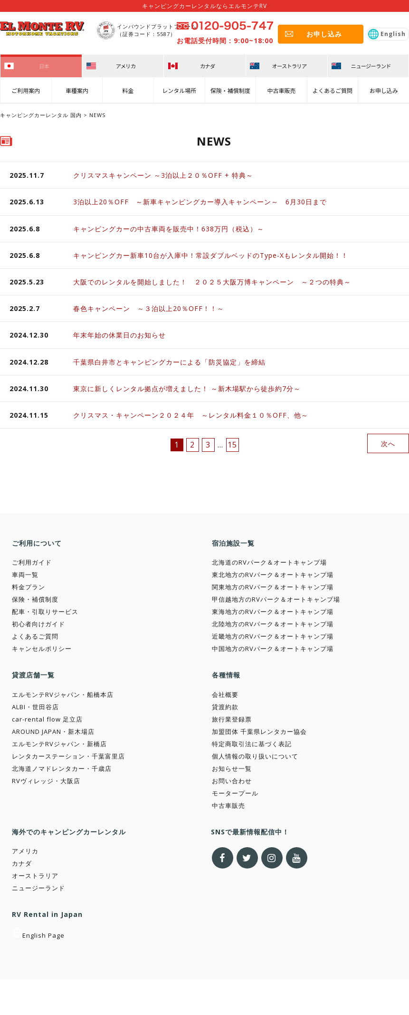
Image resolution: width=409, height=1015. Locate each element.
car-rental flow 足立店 (47, 719)
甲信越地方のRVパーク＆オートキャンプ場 (276, 599)
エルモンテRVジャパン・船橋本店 (63, 694)
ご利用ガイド (32, 562)
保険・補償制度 (230, 88)
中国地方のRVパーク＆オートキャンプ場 (272, 648)
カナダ (22, 863)
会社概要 (225, 694)
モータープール (235, 793)
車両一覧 (25, 574)
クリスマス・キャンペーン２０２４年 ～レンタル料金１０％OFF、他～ (190, 415)
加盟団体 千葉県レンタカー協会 (259, 731)
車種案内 (77, 88)
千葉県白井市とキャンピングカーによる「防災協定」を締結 (169, 361)
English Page (38, 935)
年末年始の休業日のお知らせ (119, 334)
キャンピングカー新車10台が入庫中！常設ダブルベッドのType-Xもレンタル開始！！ (210, 255)
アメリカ (25, 851)
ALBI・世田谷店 (35, 707)
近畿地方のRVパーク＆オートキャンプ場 (272, 636)
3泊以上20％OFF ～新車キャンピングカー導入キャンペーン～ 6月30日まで (200, 201)
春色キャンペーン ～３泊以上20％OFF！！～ (148, 308)
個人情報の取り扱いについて (255, 756)
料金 (128, 88)
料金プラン (28, 587)
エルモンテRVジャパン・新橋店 (59, 744)
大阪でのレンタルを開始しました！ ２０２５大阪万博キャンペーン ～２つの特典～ (215, 281)
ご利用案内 (25, 88)
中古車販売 (281, 88)
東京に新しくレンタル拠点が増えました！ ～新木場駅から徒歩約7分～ (187, 388)
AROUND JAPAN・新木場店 (53, 731)
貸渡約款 (225, 707)
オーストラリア (35, 875)
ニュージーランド (38, 888)
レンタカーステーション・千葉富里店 (68, 756)
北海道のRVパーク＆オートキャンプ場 (269, 562)
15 (232, 444)
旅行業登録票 (232, 719)
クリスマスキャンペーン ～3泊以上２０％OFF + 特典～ (163, 175)
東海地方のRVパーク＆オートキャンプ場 (272, 611)
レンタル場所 (179, 88)
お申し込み (384, 88)
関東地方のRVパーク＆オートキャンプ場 (272, 587)
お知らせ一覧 (232, 768)
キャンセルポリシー (42, 648)
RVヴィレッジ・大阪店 (46, 781)
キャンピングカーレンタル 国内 (41, 115)
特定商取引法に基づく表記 (252, 744)
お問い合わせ (232, 781)
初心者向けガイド (38, 624)
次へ (388, 443)
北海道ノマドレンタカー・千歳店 (62, 768)
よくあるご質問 (332, 88)
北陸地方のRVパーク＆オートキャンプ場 (272, 624)
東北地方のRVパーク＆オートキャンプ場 (272, 574)
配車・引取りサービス (45, 611)
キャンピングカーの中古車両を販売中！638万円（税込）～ (168, 228)
